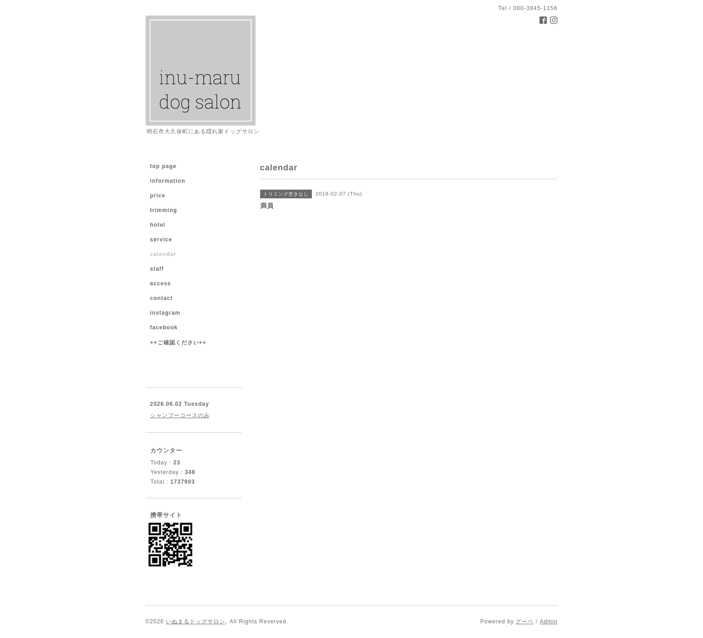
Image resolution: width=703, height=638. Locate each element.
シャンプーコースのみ (180, 415)
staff (157, 269)
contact (161, 298)
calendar (163, 254)
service (161, 239)
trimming (163, 210)
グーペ (525, 621)
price (158, 195)
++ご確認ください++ (178, 342)
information (167, 181)
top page (163, 166)
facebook (164, 327)
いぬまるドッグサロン (195, 621)
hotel (158, 225)
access (160, 283)
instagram (165, 313)
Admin (548, 621)
